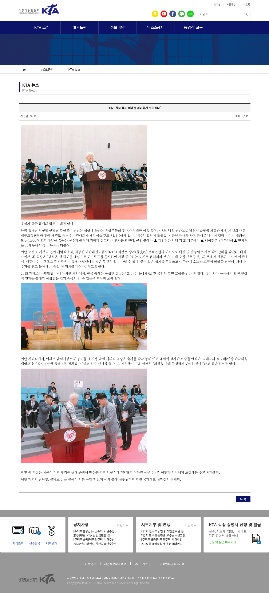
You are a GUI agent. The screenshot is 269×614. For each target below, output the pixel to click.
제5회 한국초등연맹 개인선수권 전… (164, 531)
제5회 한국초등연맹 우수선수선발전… (165, 535)
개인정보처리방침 (115, 564)
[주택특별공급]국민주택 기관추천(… (96, 531)
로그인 (217, 4)
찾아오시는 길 (142, 564)
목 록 (243, 499)
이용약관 (90, 564)
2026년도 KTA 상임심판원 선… (93, 535)
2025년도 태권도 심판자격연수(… (94, 544)
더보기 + (122, 525)
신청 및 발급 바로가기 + (224, 542)
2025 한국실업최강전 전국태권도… (163, 544)
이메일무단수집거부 (172, 564)
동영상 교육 (193, 27)
